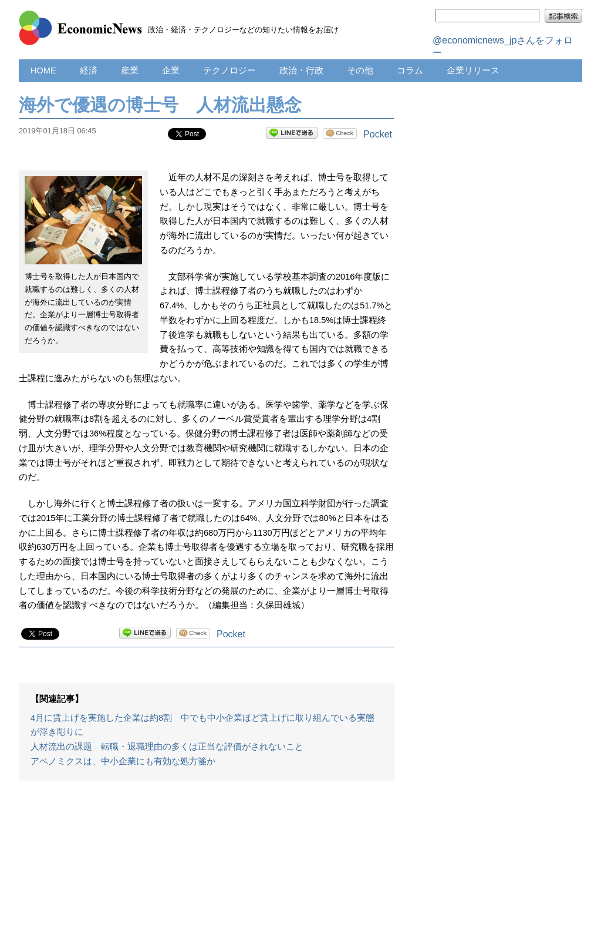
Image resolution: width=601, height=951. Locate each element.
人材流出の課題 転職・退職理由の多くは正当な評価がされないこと (167, 746)
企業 (171, 70)
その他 (360, 70)
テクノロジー (229, 70)
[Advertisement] (207, 871)
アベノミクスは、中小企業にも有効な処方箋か (123, 761)
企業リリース (473, 70)
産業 (130, 70)
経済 (88, 70)
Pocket (377, 134)
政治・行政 (301, 70)
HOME (43, 70)
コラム (410, 70)
